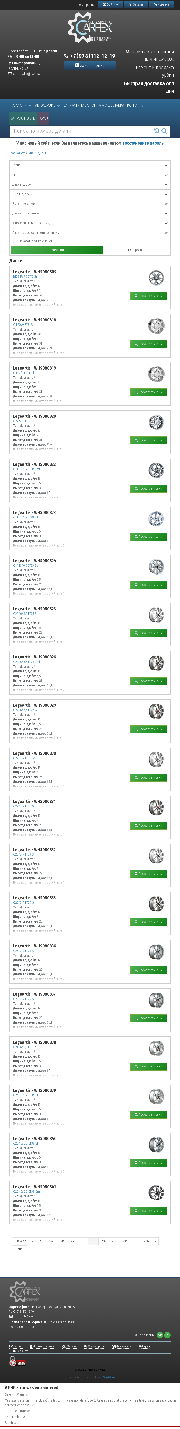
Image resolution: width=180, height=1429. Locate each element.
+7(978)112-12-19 (90, 56)
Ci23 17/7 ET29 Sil (24, 999)
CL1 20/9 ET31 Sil (23, 325)
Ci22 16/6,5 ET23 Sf (25, 614)
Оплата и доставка (108, 105)
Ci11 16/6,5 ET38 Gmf (26, 469)
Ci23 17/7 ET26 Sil (24, 951)
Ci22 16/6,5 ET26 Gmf (26, 710)
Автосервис (47, 105)
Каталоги (21, 105)
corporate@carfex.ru (26, 73)
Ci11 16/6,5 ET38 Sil (25, 517)
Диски (42, 153)
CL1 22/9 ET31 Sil (23, 373)
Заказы (136, 5)
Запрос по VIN (23, 118)
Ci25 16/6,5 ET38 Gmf (27, 1192)
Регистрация (86, 5)
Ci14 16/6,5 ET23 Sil (25, 566)
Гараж (43, 118)
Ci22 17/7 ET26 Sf (24, 758)
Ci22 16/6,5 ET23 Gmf (26, 662)
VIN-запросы (94, 1346)
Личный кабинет (42, 1346)
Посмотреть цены (148, 296)
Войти (110, 5)
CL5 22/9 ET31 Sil (24, 421)
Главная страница (21, 153)
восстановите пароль (143, 143)
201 (93, 1241)
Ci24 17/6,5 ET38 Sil (25, 1095)
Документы (121, 1346)
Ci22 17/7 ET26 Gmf (25, 806)
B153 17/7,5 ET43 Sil (25, 277)
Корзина (161, 5)
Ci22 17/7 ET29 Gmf (25, 903)
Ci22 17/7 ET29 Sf (24, 855)
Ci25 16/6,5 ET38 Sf (25, 1143)
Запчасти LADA (76, 105)
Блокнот (20, 1351)
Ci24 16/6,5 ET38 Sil (25, 1047)
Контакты (135, 105)
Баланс (16, 1346)
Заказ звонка (90, 65)
